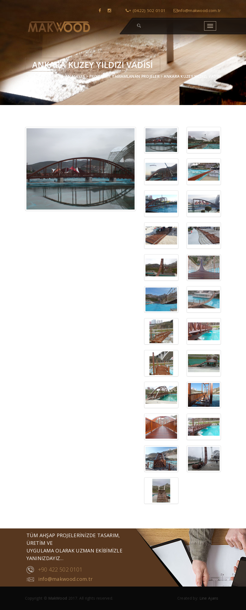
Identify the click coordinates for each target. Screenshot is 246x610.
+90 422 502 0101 (54, 570)
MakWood (57, 598)
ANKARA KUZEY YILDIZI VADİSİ (192, 76)
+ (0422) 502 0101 (146, 10)
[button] (139, 25)
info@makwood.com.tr (197, 10)
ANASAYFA (75, 76)
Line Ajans (208, 598)
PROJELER (98, 76)
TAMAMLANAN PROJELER (136, 76)
